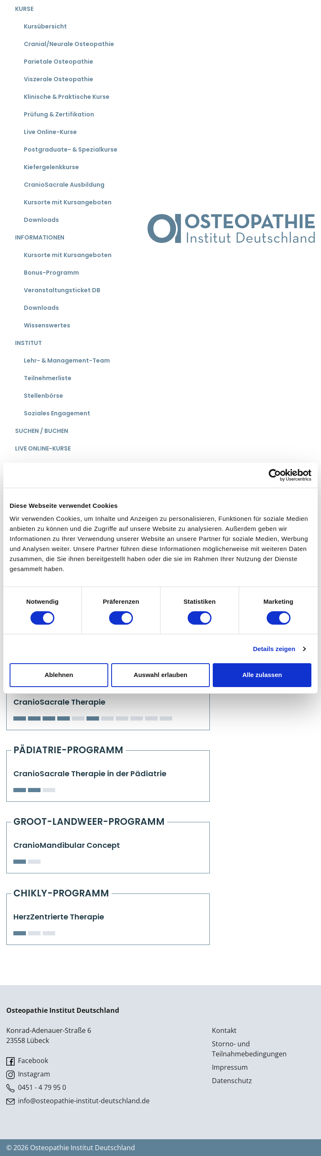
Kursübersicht (45, 26)
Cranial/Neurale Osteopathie (69, 44)
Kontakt (224, 1030)
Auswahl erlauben (160, 674)
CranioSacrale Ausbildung (64, 184)
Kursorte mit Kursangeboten (68, 202)
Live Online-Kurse (50, 132)
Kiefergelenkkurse (51, 167)
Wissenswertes (47, 325)
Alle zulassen (262, 674)
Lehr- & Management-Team (67, 360)
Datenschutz (232, 1080)
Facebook (27, 1061)
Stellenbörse (43, 395)
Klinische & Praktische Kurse (67, 97)
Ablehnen (59, 674)
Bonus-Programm (51, 272)
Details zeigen (274, 648)
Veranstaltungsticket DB (62, 290)
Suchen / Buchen (41, 431)
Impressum (230, 1067)
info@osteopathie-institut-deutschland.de (78, 1101)
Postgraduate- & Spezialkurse (70, 149)
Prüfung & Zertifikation (59, 114)
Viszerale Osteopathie (58, 79)
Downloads (41, 220)
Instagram (28, 1074)
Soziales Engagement (57, 413)
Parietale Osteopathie (58, 61)
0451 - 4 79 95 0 (36, 1087)
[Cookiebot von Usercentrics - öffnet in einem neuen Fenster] (274, 475)
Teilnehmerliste (47, 378)
